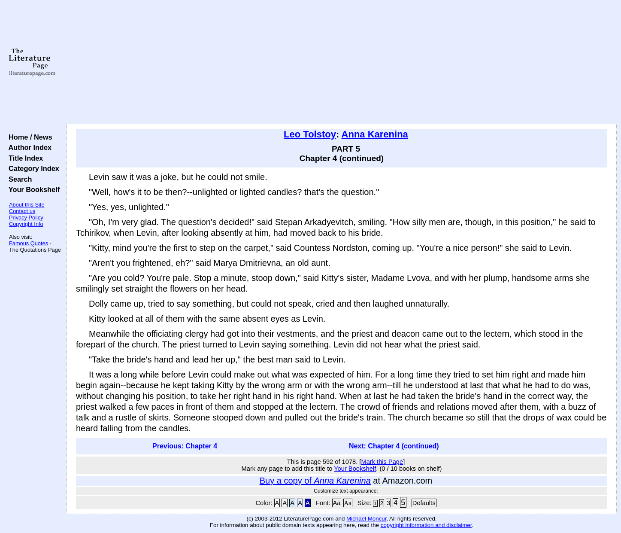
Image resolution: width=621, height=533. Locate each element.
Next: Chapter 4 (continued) (394, 446)
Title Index (24, 158)
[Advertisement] (341, 62)
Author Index (28, 147)
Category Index (32, 168)
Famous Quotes (28, 243)
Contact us (22, 211)
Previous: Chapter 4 (184, 446)
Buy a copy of (315, 480)
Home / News (28, 137)
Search (18, 179)
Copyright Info (26, 224)
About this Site (27, 204)
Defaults (424, 502)
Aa (337, 502)
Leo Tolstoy (310, 134)
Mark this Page (382, 461)
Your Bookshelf (32, 189)
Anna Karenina (375, 134)
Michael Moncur (366, 518)
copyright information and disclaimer (426, 525)
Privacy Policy (26, 217)
